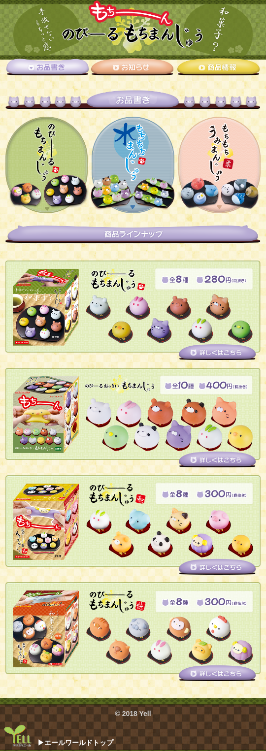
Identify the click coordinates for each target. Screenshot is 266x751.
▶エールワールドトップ (75, 743)
